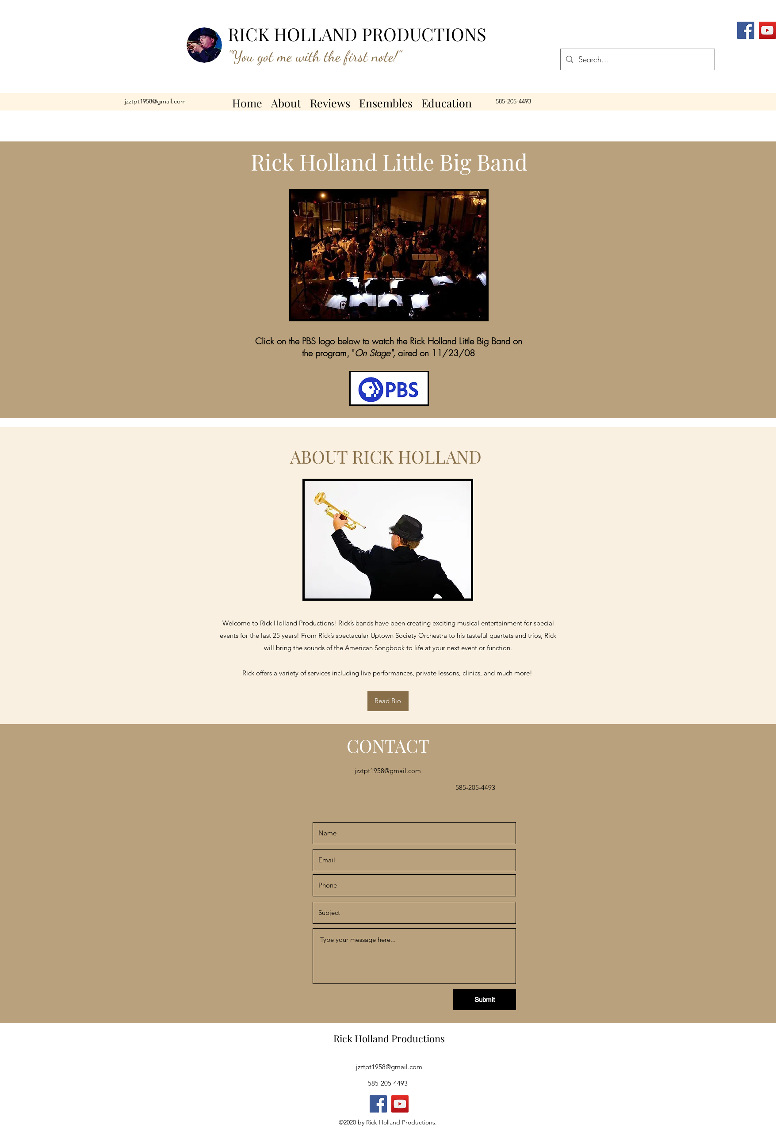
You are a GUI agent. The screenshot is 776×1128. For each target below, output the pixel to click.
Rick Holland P (365, 1038)
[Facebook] (378, 1104)
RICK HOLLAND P (300, 34)
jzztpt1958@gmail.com (155, 101)
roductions (421, 1038)
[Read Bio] (388, 701)
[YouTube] (767, 30)
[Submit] (484, 999)
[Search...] (637, 59)
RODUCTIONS (429, 34)
